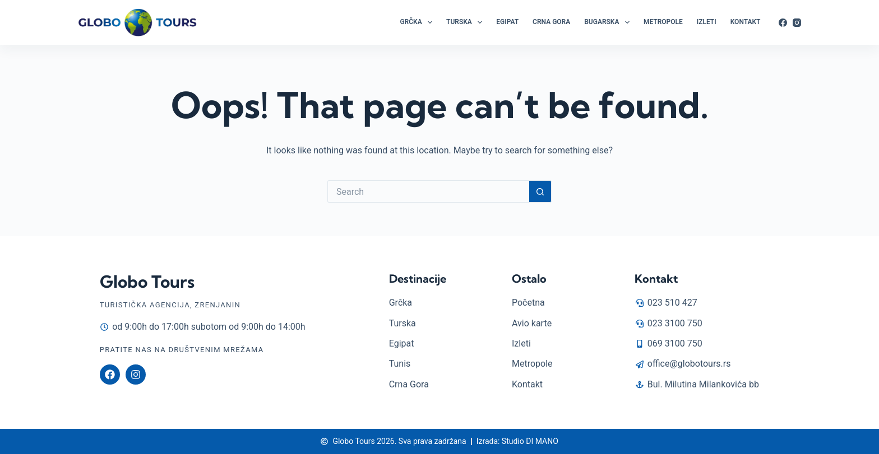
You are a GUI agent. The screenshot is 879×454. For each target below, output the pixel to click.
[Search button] (540, 191)
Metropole (663, 22)
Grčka (418, 22)
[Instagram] (797, 22)
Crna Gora (551, 22)
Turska (466, 22)
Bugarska (609, 22)
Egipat (507, 22)
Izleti (706, 22)
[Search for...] (428, 191)
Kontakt (745, 22)
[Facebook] (783, 22)
